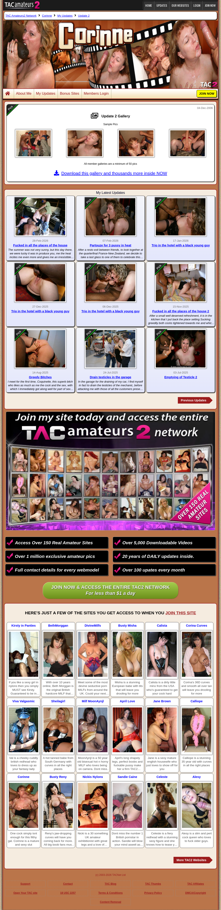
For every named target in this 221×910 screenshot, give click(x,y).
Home (148, 5)
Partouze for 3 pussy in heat (110, 245)
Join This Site (180, 613)
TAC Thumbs (153, 883)
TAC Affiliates (195, 883)
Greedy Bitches (40, 377)
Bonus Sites (69, 93)
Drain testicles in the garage (110, 377)
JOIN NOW (210, 5)
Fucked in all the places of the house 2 (180, 311)
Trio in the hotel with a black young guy (181, 245)
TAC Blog (110, 883)
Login (196, 5)
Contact (68, 883)
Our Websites (180, 5)
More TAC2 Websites (191, 860)
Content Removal (110, 902)
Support (25, 883)
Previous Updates (193, 400)
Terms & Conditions (110, 892)
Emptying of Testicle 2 (180, 377)
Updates (161, 5)
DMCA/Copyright (195, 892)
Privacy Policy (153, 892)
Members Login (96, 93)
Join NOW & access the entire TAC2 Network (110, 590)
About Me (24, 93)
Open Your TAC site (25, 892)
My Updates (45, 93)
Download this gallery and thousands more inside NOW (110, 173)
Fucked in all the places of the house (40, 245)
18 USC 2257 (68, 892)
